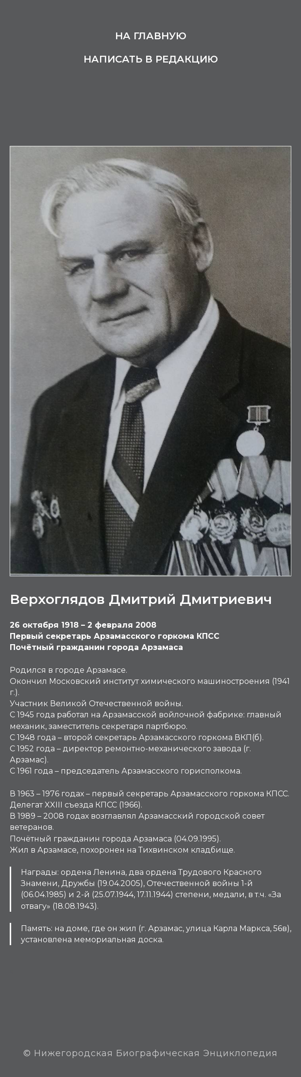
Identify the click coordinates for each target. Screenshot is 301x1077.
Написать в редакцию (151, 59)
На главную (150, 36)
